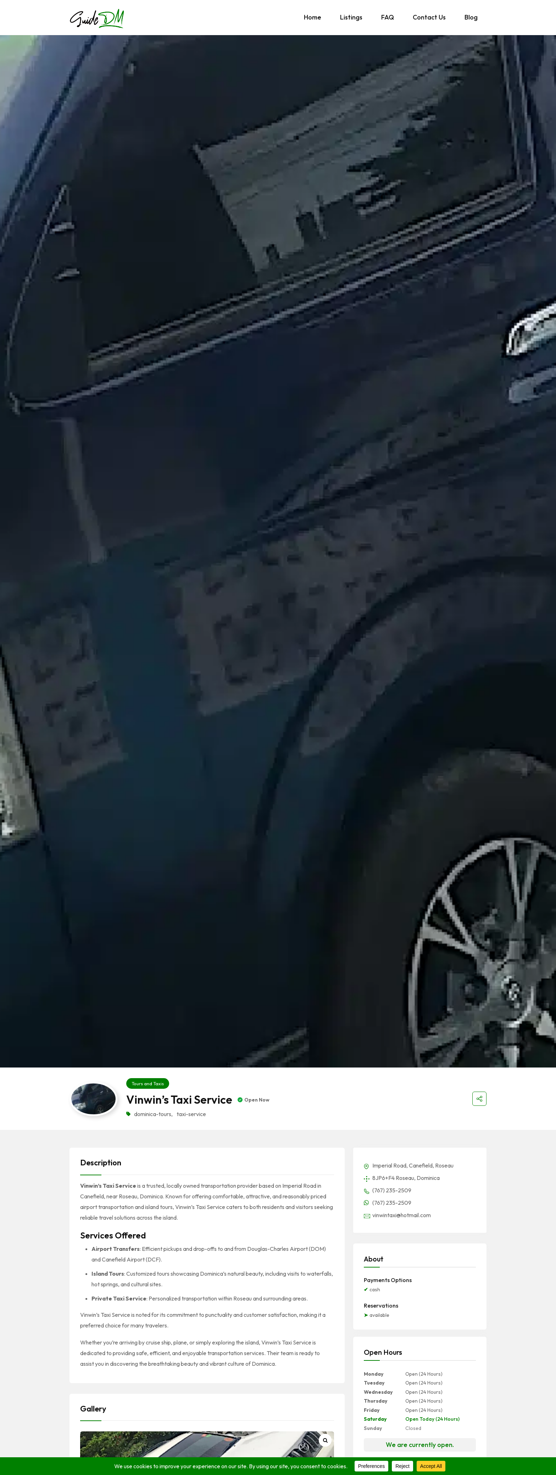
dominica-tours (152, 1114)
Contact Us (429, 17)
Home (312, 17)
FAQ (387, 17)
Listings (351, 17)
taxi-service (191, 1114)
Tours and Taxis (148, 1083)
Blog (471, 17)
